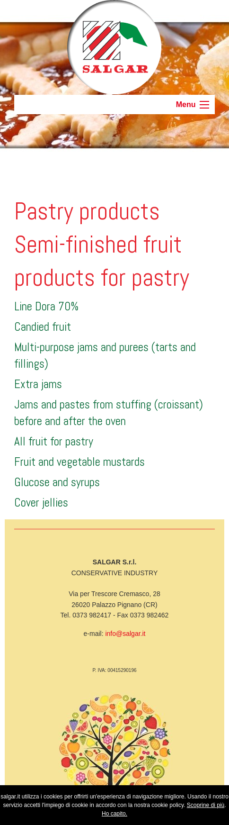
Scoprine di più (205, 805)
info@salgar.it (125, 633)
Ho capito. (114, 813)
